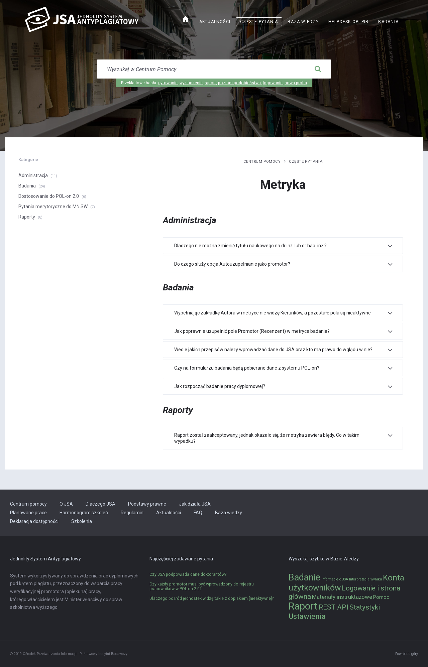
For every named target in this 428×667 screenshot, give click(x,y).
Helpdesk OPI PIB (348, 21)
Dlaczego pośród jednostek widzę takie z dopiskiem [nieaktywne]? (211, 598)
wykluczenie (191, 83)
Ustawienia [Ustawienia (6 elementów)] (307, 616)
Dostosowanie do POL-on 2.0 (48, 196)
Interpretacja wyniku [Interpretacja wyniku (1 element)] (365, 579)
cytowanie (168, 83)
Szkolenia (81, 521)
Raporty (26, 217)
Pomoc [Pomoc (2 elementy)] (381, 597)
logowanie (273, 83)
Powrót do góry (406, 654)
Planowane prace (28, 512)
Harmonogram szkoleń (84, 512)
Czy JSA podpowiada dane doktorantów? (187, 574)
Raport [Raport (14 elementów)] (303, 606)
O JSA (66, 504)
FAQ (198, 512)
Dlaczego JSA (100, 504)
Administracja (33, 175)
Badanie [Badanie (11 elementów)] (304, 577)
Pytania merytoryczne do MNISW (53, 206)
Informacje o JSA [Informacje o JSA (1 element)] (334, 579)
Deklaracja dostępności (34, 521)
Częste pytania (259, 21)
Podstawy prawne (147, 504)
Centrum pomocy (262, 161)
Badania (388, 21)
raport (210, 83)
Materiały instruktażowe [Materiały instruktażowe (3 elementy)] (342, 596)
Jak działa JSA (195, 504)
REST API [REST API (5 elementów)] (333, 607)
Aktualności (214, 21)
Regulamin (132, 512)
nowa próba (296, 83)
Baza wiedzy (303, 21)
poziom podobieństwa (239, 83)
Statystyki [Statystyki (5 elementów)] (364, 607)
